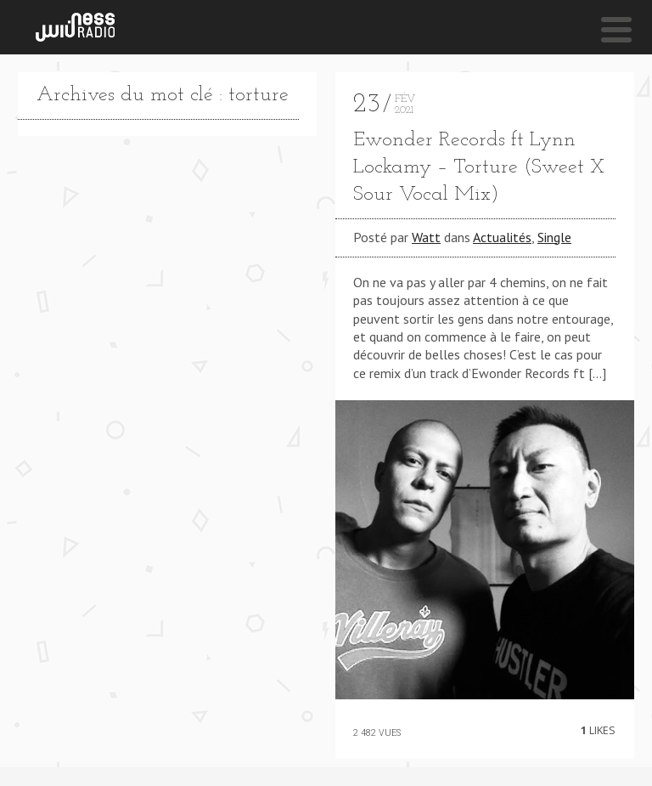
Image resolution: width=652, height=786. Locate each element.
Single (554, 237)
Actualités (502, 237)
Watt (426, 237)
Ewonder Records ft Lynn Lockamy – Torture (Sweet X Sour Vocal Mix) (478, 167)
